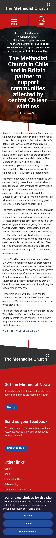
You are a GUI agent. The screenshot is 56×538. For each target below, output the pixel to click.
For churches (32, 33)
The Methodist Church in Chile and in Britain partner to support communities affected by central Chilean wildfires (29, 47)
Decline (28, 523)
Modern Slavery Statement (18, 489)
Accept (28, 515)
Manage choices (28, 531)
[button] (14, 19)
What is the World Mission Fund (19, 331)
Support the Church (14, 479)
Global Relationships (27, 36)
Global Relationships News (27, 40)
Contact (8, 468)
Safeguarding (11, 484)
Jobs (7, 474)
